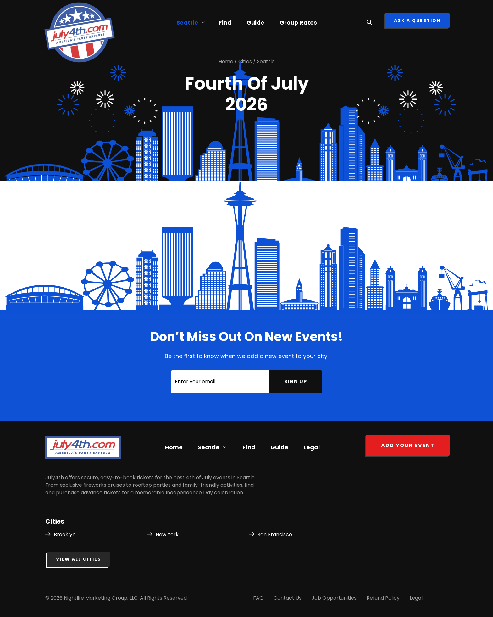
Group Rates (298, 22)
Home (174, 447)
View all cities (78, 559)
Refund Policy (383, 598)
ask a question (417, 20)
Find (249, 447)
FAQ (258, 598)
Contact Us (288, 598)
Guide (255, 22)
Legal (311, 447)
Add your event (408, 445)
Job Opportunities (334, 598)
